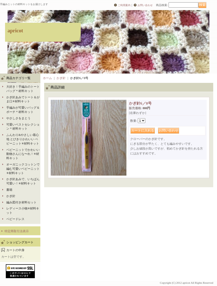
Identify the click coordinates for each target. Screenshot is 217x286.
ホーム (47, 78)
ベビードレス (15, 219)
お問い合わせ (145, 5)
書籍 (9, 190)
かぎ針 (10, 196)
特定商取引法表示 (17, 231)
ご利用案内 (124, 5)
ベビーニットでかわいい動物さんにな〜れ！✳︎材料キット (23, 154)
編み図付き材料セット (21, 202)
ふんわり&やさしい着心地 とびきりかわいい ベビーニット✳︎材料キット (22, 139)
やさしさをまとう (18, 118)
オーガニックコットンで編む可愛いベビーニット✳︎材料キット (23, 169)
